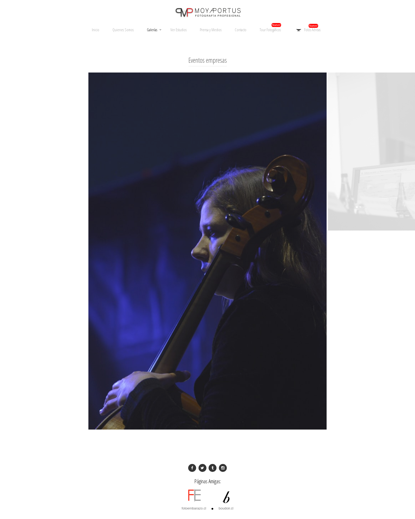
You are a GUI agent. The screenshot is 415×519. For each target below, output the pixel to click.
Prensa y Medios (211, 29)
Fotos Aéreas (307, 30)
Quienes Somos (123, 29)
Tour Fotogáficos (270, 29)
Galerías (152, 29)
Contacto (240, 29)
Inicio (95, 29)
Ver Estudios (178, 29)
